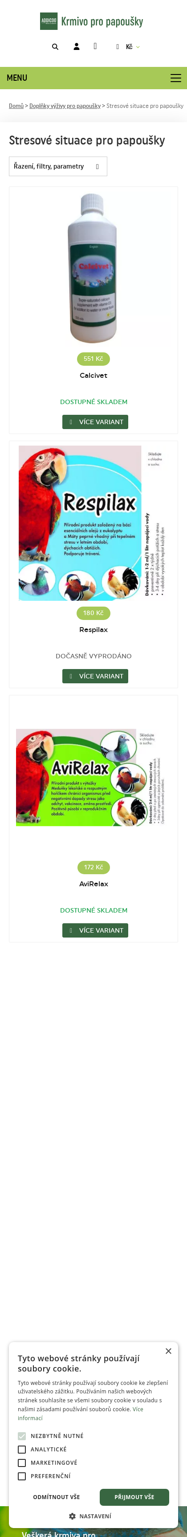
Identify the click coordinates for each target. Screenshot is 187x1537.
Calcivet (93, 375)
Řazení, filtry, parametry (60, 166)
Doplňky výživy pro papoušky (65, 106)
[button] (93, 1515)
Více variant (95, 422)
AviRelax (93, 884)
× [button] (168, 1351)
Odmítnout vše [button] (56, 1497)
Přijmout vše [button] (134, 1497)
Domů (16, 106)
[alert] (93, 1435)
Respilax (93, 629)
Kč (123, 46)
